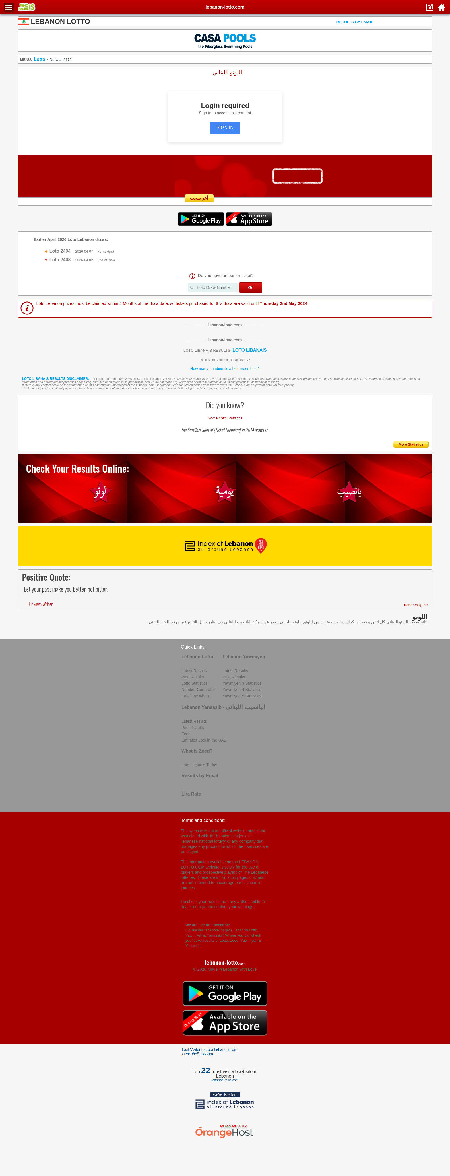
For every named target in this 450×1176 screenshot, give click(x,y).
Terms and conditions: (203, 820)
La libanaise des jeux (232, 378)
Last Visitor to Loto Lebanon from (209, 1051)
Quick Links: (193, 647)
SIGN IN (225, 127)
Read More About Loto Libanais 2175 (225, 359)
